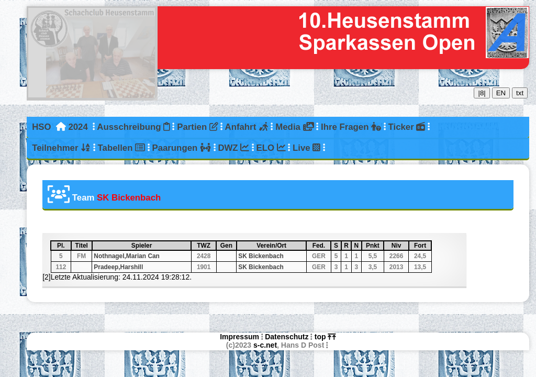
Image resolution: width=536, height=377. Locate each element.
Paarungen (181, 148)
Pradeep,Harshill (118, 267)
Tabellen (121, 148)
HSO (41, 127)
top (325, 336)
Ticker (407, 127)
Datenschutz (286, 336)
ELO (271, 148)
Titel (83, 245)
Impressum (239, 336)
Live (306, 148)
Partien (197, 127)
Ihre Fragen (351, 127)
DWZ (233, 148)
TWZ (206, 245)
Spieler (161, 245)
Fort (422, 245)
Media (294, 127)
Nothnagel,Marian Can (127, 256)
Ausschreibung (133, 127)
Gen (228, 245)
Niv (400, 245)
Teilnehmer (61, 148)
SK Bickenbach (261, 256)
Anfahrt (247, 127)
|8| (481, 93)
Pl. (63, 245)
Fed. (321, 245)
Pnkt (374, 245)
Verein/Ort (280, 245)
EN (501, 93)
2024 (77, 127)
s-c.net (265, 345)
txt (519, 93)
